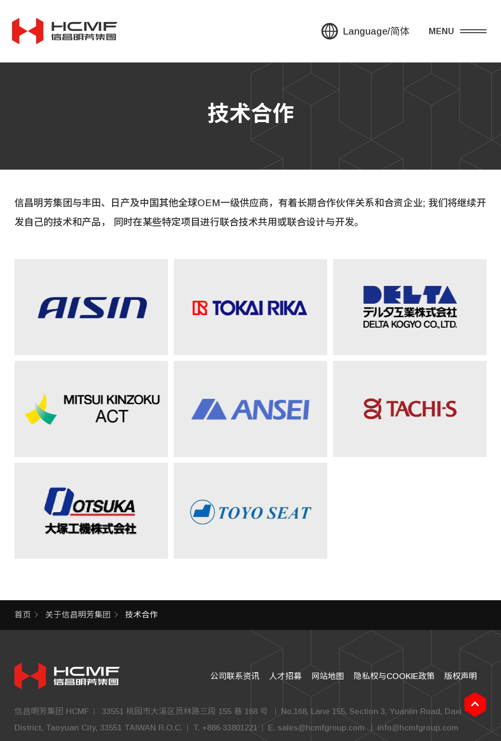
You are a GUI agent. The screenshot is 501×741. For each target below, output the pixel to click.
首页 (22, 614)
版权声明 (460, 676)
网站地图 (327, 676)
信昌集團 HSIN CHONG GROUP (65, 31)
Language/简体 (376, 31)
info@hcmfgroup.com (417, 727)
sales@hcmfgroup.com (321, 727)
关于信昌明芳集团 (78, 614)
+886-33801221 (229, 727)
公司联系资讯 (234, 676)
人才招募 (285, 676)
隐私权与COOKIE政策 (394, 676)
